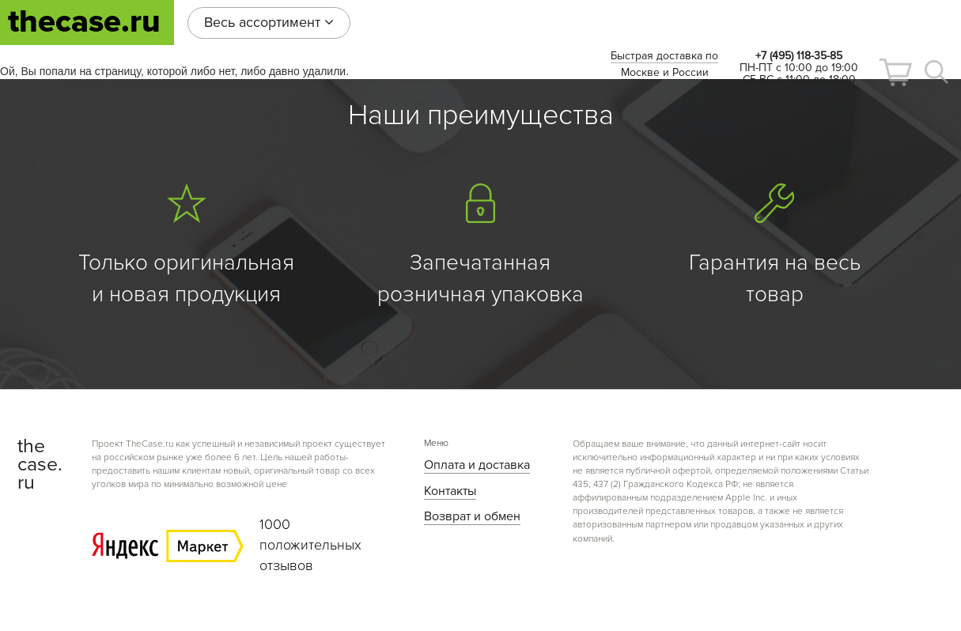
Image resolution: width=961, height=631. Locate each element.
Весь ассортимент (269, 22)
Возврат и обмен (472, 516)
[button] (895, 72)
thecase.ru (84, 22)
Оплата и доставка (477, 465)
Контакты (450, 491)
